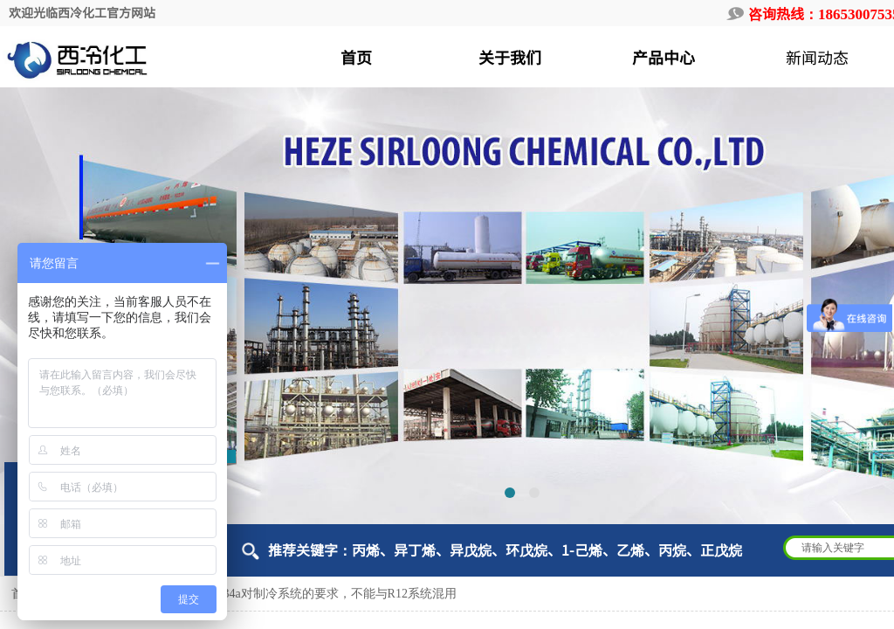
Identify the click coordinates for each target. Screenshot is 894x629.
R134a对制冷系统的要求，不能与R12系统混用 (333, 593)
